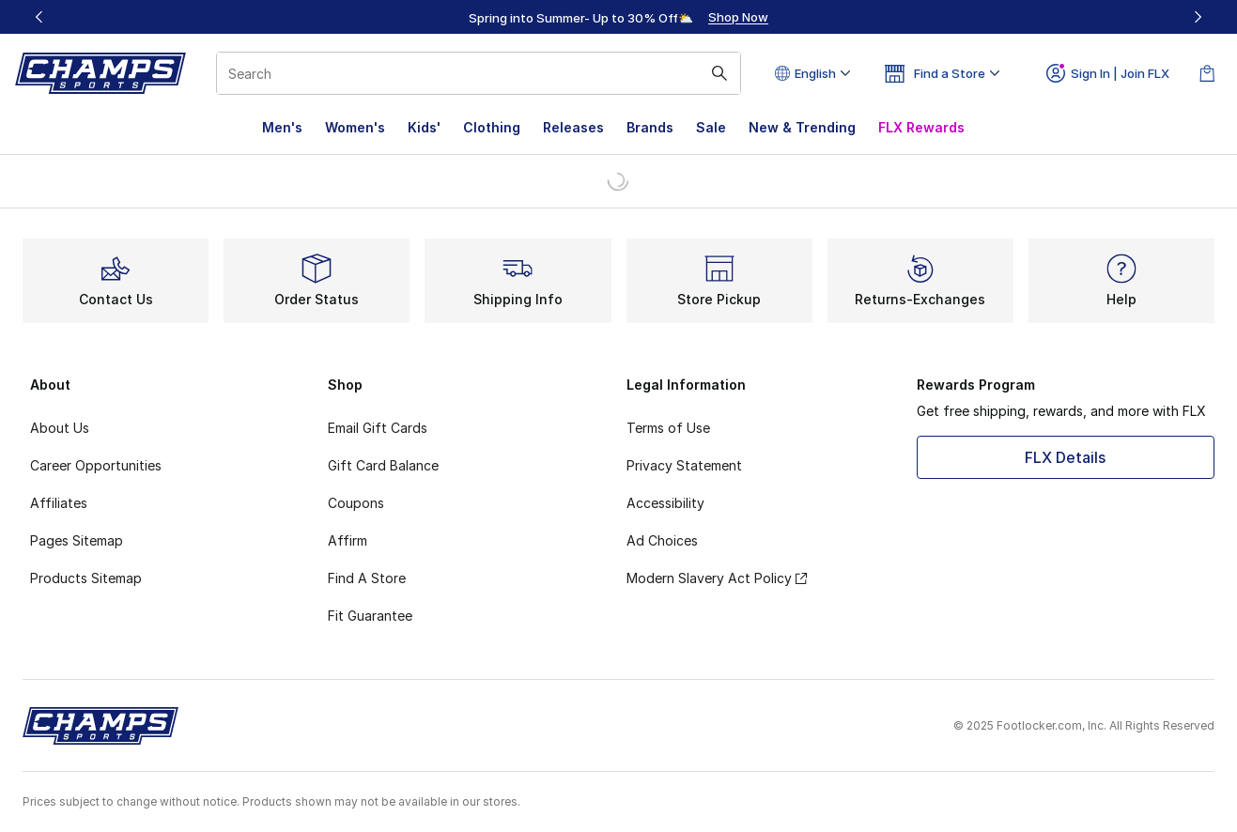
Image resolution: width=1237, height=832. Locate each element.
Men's (282, 127)
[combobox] (478, 73)
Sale (711, 127)
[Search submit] (719, 73)
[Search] (478, 73)
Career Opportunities (96, 465)
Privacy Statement (684, 465)
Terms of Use (668, 428)
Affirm (347, 540)
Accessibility (665, 503)
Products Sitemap (86, 578)
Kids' (424, 127)
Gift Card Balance (383, 465)
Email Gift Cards (377, 428)
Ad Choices (662, 540)
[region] (618, 17)
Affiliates (58, 503)
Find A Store (367, 578)
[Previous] (39, 17)
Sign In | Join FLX (1107, 73)
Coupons (356, 503)
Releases (573, 127)
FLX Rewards (921, 127)
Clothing (491, 127)
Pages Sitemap (76, 540)
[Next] (1197, 17)
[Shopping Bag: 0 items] (1207, 73)
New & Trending (802, 127)
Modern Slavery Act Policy (716, 578)
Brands (649, 127)
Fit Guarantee (370, 616)
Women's (355, 127)
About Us (59, 428)
